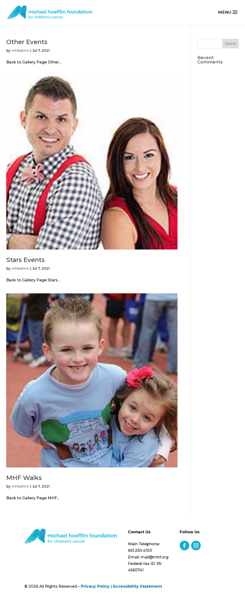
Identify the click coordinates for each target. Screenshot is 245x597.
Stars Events (25, 260)
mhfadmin (20, 50)
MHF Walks (24, 478)
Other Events (26, 42)
